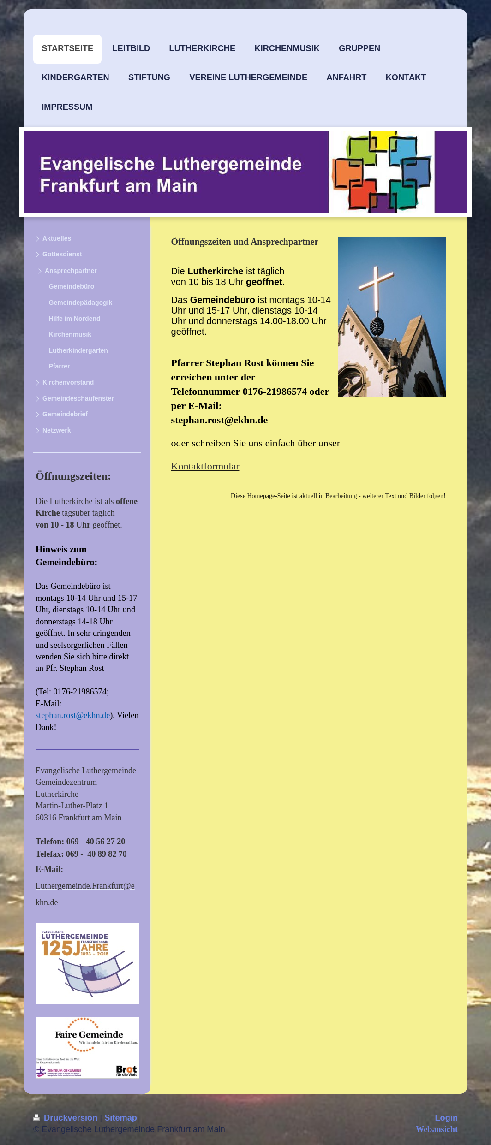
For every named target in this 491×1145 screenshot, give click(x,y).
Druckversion (66, 1117)
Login (446, 1117)
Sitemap (120, 1117)
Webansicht (437, 1129)
